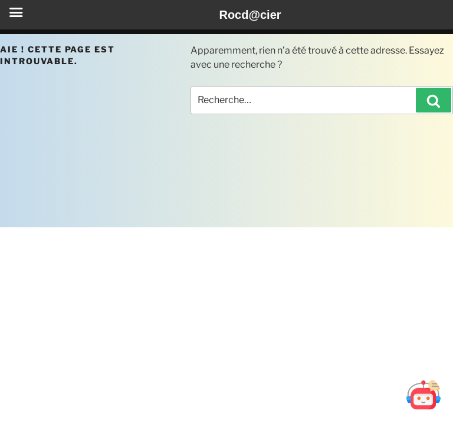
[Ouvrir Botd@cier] (423, 394)
